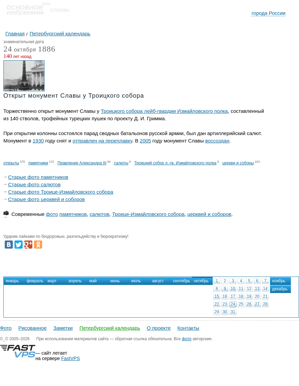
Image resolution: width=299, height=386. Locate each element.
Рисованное (32, 328)
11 (241, 288)
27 (257, 304)
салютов (100, 214)
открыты (11, 163)
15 (216, 296)
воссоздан (217, 140)
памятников (73, 214)
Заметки (62, 328)
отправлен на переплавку (102, 140)
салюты (121, 163)
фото (52, 214)
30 (224, 312)
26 (249, 304)
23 (224, 304)
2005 (145, 140)
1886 (47, 48)
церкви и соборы (237, 163)
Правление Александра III (81, 163)
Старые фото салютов (34, 184)
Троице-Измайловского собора (148, 214)
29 (216, 312)
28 (265, 304)
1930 (38, 140)
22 (216, 304)
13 (257, 288)
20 (257, 296)
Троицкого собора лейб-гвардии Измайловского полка (164, 111)
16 (224, 296)
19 (249, 296)
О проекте (159, 328)
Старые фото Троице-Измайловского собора (60, 192)
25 (241, 304)
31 (233, 312)
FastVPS (70, 358)
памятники (38, 163)
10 (233, 288)
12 (249, 288)
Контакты (188, 328)
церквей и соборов (209, 214)
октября (19, 50)
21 (265, 296)
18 (241, 296)
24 (233, 304)
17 (233, 296)
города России (268, 13)
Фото (5, 328)
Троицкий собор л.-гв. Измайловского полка (175, 163)
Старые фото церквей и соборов (46, 199)
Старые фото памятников (38, 177)
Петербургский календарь (110, 328)
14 (265, 288)
